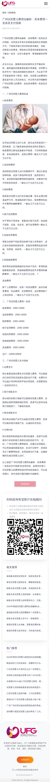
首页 (4, 13)
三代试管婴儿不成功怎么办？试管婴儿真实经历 (28, 669)
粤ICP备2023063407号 (24, 775)
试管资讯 (12, 13)
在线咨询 (25, 484)
